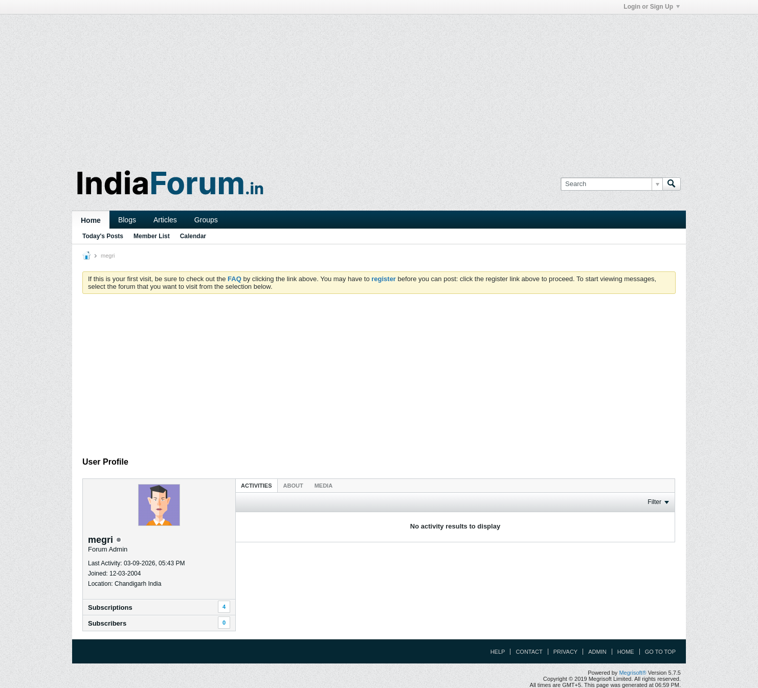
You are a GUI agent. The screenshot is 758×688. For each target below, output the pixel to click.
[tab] (256, 485)
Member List (151, 236)
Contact (529, 652)
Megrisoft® (632, 673)
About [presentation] (293, 486)
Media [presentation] (323, 486)
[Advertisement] (379, 85)
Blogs (127, 220)
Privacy (565, 652)
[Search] (611, 184)
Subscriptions (110, 607)
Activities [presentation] (256, 486)
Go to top (660, 652)
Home (91, 220)
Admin (597, 652)
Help (498, 652)
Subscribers (107, 623)
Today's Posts (102, 236)
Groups (206, 220)
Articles (165, 220)
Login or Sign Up (651, 6)
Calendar (193, 236)
